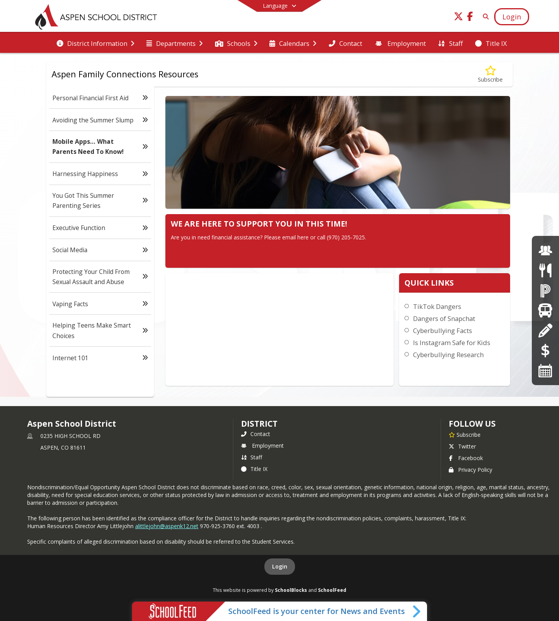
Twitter (462, 446)
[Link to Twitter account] (458, 17)
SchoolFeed (332, 590)
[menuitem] (95, 43)
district (259, 423)
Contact (255, 434)
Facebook (466, 458)
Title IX (254, 469)
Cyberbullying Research (448, 354)
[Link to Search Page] (484, 16)
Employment (262, 445)
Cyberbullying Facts (442, 330)
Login (279, 566)
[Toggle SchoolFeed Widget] (417, 611)
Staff (251, 457)
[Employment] (545, 250)
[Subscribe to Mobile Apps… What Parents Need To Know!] (490, 74)
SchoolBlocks (291, 590)
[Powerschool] (545, 290)
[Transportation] (545, 310)
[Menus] (545, 270)
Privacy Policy (470, 469)
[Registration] (545, 330)
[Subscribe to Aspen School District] (465, 434)
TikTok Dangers (437, 306)
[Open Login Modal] (511, 16)
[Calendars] (545, 370)
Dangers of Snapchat (444, 318)
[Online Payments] (545, 350)
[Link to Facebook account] (470, 17)
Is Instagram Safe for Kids (451, 342)
